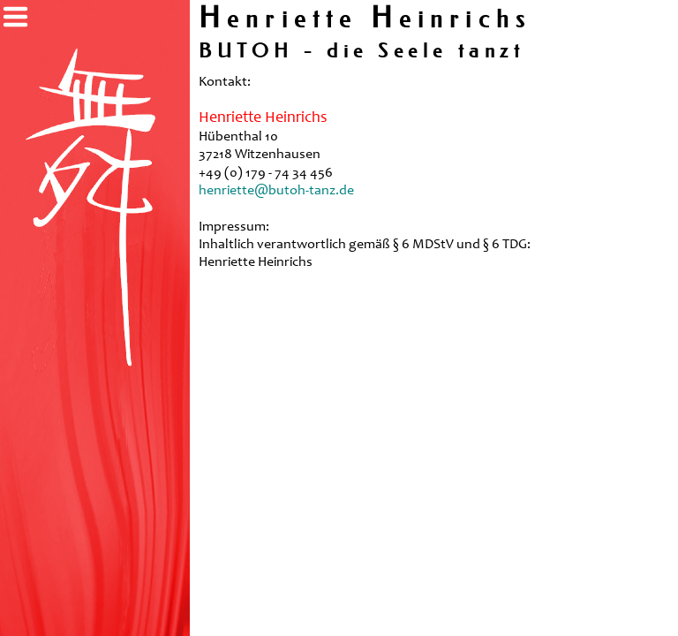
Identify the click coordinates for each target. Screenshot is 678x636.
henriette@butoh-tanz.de (276, 191)
